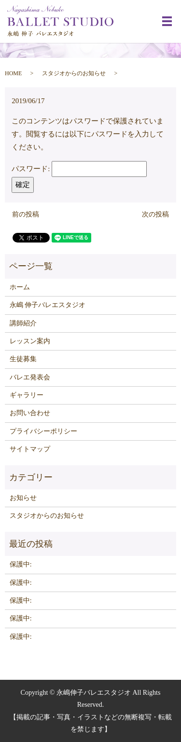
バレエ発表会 (30, 377)
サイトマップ (30, 449)
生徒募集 (23, 359)
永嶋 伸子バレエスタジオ (48, 305)
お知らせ (23, 497)
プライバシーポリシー (43, 431)
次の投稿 (155, 214)
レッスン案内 (30, 341)
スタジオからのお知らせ (74, 73)
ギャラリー (26, 395)
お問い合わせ (30, 413)
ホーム (20, 287)
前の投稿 (25, 214)
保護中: (21, 564)
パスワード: (79, 169)
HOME (13, 73)
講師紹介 (23, 323)
